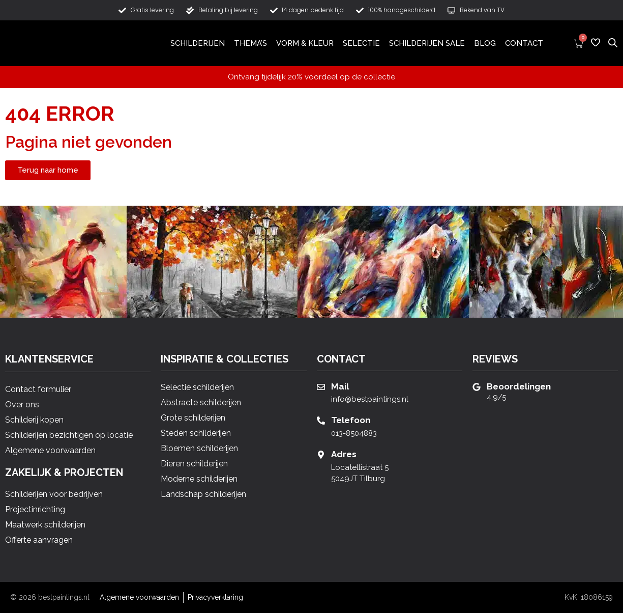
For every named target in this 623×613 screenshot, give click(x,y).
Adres (344, 454)
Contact (524, 43)
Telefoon (350, 420)
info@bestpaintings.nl (369, 399)
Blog (485, 43)
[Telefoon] (321, 420)
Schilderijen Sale (427, 43)
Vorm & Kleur (305, 43)
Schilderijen (197, 43)
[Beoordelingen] (476, 387)
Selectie (361, 43)
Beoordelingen (519, 386)
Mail (340, 386)
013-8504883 (354, 433)
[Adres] (321, 455)
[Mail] (321, 387)
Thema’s (250, 43)
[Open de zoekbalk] (613, 42)
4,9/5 (496, 397)
